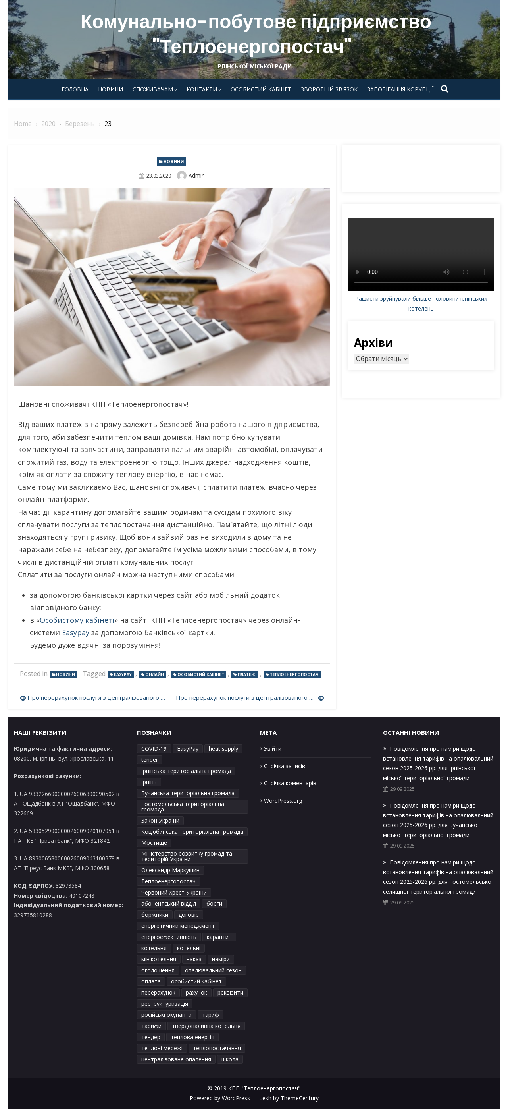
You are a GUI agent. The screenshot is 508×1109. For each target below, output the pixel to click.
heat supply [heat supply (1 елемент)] (223, 748)
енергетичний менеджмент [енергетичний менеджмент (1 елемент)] (178, 925)
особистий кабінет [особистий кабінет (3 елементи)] (196, 981)
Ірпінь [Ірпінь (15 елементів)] (149, 782)
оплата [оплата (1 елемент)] (151, 981)
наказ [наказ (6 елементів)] (194, 959)
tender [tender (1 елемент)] (149, 759)
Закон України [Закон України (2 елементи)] (160, 820)
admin (197, 175)
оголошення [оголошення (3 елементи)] (158, 970)
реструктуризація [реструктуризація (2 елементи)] (164, 1003)
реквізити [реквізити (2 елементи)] (230, 992)
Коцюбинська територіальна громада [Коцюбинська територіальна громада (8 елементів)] (192, 831)
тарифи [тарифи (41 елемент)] (151, 1026)
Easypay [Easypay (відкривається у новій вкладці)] (75, 632)
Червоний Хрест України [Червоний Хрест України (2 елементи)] (174, 892)
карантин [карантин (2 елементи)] (219, 937)
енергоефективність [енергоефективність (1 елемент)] (168, 937)
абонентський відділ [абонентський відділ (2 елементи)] (168, 903)
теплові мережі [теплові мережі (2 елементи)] (162, 1048)
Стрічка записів (284, 766)
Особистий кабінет (261, 89)
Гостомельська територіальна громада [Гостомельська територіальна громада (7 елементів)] (182, 806)
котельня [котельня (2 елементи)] (154, 948)
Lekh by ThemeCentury (289, 1098)
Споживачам (153, 89)
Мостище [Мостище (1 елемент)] (154, 842)
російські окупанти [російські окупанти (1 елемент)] (166, 1014)
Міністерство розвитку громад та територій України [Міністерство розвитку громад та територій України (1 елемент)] (186, 856)
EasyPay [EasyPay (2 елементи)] (187, 748)
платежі (247, 674)
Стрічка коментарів (290, 783)
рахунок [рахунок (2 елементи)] (196, 992)
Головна (75, 89)
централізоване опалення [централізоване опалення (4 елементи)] (176, 1059)
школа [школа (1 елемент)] (230, 1059)
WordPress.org (283, 800)
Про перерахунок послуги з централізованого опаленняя (97, 697)
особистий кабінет (200, 674)
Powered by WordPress (220, 1098)
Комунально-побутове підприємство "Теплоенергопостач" (256, 34)
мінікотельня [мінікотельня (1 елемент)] (158, 959)
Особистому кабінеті (77, 620)
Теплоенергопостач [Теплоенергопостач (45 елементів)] (168, 881)
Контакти (202, 89)
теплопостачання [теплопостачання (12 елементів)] (217, 1048)
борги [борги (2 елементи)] (214, 903)
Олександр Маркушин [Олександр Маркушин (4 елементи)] (170, 870)
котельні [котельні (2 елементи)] (188, 948)
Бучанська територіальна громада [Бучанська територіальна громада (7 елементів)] (188, 793)
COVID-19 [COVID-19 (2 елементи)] (154, 748)
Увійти (272, 748)
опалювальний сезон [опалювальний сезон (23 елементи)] (213, 970)
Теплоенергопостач (294, 674)
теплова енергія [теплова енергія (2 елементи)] (192, 1037)
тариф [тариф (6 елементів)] (210, 1014)
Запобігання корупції (400, 89)
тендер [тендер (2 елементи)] (150, 1037)
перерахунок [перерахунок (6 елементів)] (158, 992)
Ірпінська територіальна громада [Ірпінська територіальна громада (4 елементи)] (186, 771)
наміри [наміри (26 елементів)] (221, 959)
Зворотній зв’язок (329, 89)
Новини (110, 89)
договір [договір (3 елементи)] (189, 914)
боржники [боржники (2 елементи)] (154, 914)
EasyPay (123, 674)
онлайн (154, 674)
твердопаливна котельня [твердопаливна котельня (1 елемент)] (206, 1026)
